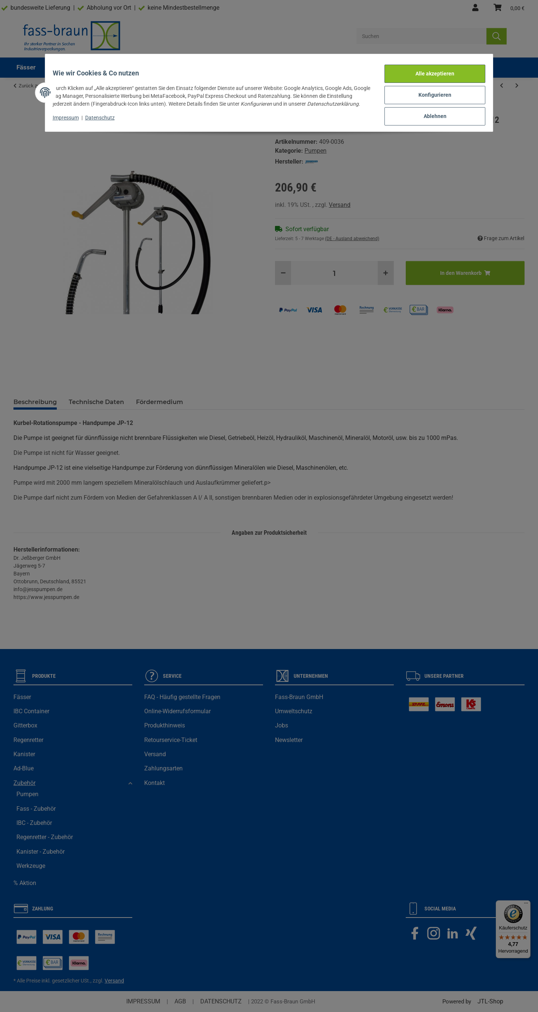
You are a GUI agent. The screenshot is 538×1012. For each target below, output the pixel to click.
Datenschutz (104, 117)
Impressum (70, 117)
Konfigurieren (430, 90)
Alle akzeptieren (430, 71)
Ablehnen (430, 110)
